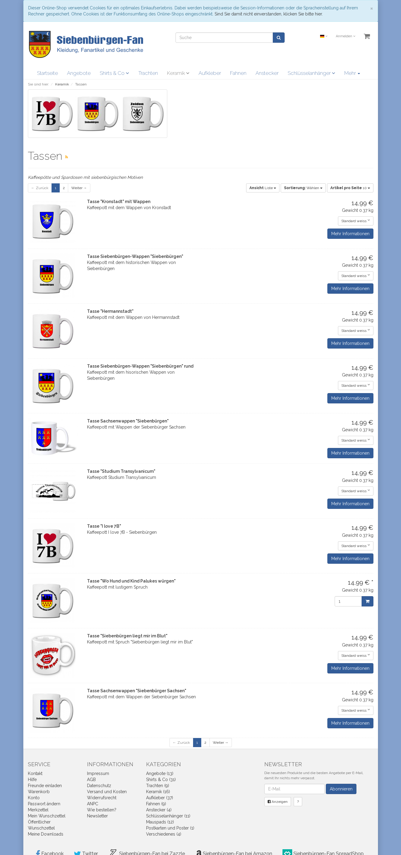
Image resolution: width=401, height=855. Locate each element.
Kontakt (35, 773)
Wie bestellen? (101, 809)
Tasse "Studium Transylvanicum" (121, 471)
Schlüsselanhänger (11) (168, 815)
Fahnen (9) (156, 803)
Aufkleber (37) (159, 797)
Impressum (98, 773)
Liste (262, 188)
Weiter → (79, 188)
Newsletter (97, 815)
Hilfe (32, 779)
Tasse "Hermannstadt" (110, 311)
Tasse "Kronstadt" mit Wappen (118, 201)
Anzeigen (278, 802)
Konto (34, 797)
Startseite (47, 73)
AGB (91, 779)
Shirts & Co (114, 73)
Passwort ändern (44, 803)
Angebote (79, 73)
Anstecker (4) (159, 809)
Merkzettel (38, 809)
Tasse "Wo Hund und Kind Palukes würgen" (131, 581)
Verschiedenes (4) (163, 834)
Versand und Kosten (107, 791)
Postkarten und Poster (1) (170, 828)
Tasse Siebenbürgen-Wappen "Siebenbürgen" (135, 256)
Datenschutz (99, 785)
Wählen (303, 188)
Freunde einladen (45, 785)
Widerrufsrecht (101, 797)
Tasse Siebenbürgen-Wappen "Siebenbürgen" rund (140, 366)
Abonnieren (341, 789)
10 (350, 188)
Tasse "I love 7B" (104, 526)
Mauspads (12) (160, 822)
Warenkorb (39, 791)
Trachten (148, 73)
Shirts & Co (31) (161, 779)
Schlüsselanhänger (311, 73)
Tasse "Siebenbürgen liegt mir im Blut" (127, 635)
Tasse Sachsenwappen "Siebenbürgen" (128, 421)
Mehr (352, 73)
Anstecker (267, 73)
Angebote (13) (159, 773)
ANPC (92, 803)
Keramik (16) (158, 791)
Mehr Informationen (350, 233)
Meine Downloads (45, 834)
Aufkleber (210, 73)
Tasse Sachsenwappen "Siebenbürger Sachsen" (136, 690)
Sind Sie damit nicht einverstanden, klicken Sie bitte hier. (269, 14)
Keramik (178, 73)
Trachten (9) (157, 785)
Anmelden (345, 36)
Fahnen (238, 73)
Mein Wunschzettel (46, 815)
